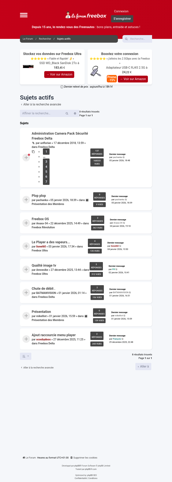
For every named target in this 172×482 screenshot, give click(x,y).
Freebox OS (40, 219)
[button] (24, 15)
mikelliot (41, 316)
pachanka (117, 157)
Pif (113, 269)
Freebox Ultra (40, 250)
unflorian (45, 142)
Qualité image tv (44, 265)
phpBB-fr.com (91, 469)
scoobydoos (43, 339)
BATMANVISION (46, 292)
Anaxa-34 (42, 223)
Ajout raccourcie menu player (54, 335)
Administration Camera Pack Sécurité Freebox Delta (60, 136)
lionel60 (41, 246)
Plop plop (39, 196)
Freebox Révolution (43, 227)
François (117, 339)
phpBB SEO (92, 475)
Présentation (41, 312)
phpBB (77, 466)
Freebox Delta (46, 146)
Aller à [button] (144, 366)
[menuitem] (83, 457)
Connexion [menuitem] (121, 11)
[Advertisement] (86, 411)
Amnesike (42, 269)
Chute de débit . (43, 288)
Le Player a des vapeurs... (51, 242)
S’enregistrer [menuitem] (122, 18)
